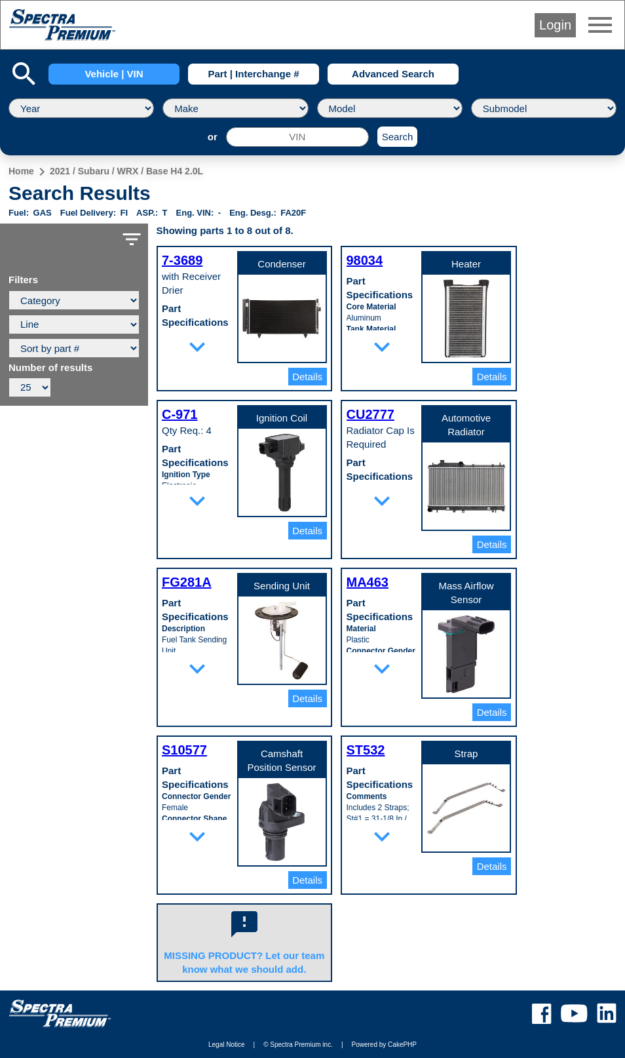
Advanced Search (393, 73)
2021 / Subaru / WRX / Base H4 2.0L (126, 171)
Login (555, 25)
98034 (365, 260)
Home (21, 171)
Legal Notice (226, 1044)
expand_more (197, 346)
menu (600, 25)
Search (397, 136)
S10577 (184, 750)
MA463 (367, 582)
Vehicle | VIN (114, 73)
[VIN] (297, 137)
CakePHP (402, 1044)
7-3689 (182, 260)
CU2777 (370, 414)
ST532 (366, 750)
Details (307, 376)
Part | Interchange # (253, 73)
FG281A (187, 582)
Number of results (50, 367)
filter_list (131, 239)
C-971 (179, 414)
